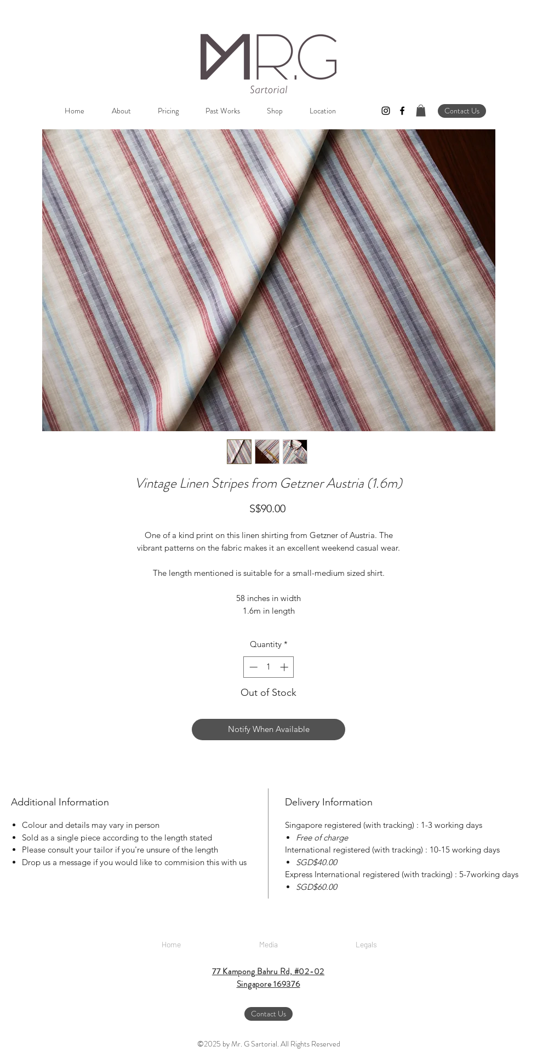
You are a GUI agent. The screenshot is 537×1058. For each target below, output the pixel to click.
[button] (421, 111)
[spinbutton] (269, 667)
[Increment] (285, 667)
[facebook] (402, 110)
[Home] (171, 945)
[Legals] (366, 945)
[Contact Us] (462, 111)
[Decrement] (252, 667)
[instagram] (385, 110)
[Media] (268, 945)
